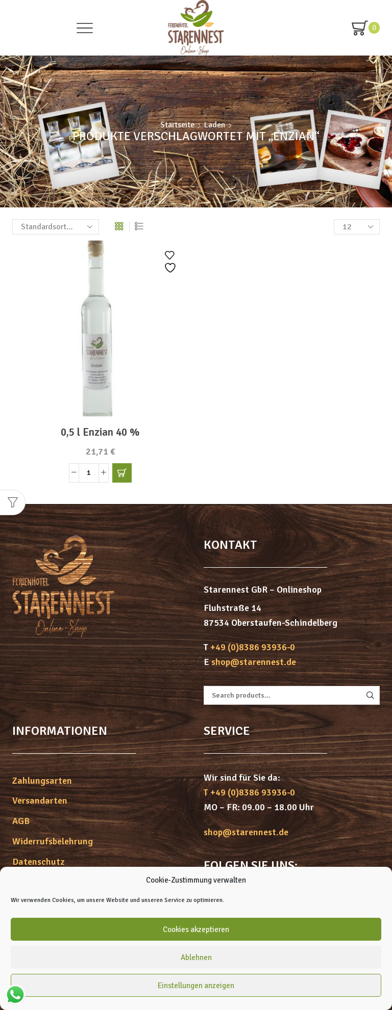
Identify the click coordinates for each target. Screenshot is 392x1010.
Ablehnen (196, 957)
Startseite (177, 125)
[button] (122, 473)
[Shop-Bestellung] (55, 226)
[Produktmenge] (89, 473)
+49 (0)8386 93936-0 (252, 647)
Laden (214, 125)
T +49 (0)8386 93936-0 (249, 792)
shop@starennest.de (253, 662)
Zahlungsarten (42, 780)
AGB (21, 821)
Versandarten (39, 800)
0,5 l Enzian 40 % (100, 432)
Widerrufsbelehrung (52, 841)
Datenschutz (38, 861)
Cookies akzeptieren (196, 929)
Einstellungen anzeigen (196, 985)
